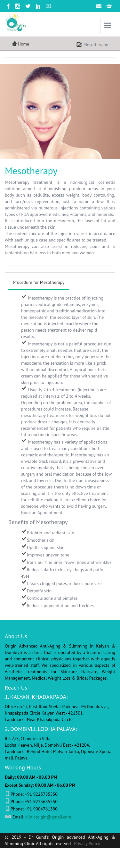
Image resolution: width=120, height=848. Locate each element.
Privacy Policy (87, 843)
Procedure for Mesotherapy (38, 282)
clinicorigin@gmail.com (48, 817)
